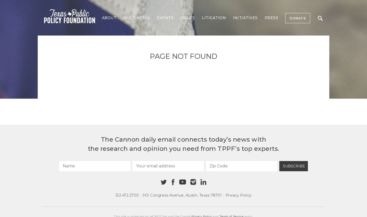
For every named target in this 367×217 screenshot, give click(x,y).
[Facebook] (173, 182)
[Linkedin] (203, 182)
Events (165, 18)
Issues (187, 18)
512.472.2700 (127, 195)
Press (271, 18)
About (109, 18)
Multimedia (136, 18)
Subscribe (294, 166)
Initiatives (245, 18)
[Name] (94, 166)
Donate (298, 18)
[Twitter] (163, 182)
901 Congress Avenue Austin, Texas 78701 (182, 195)
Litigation (214, 18)
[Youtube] (182, 182)
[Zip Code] (241, 166)
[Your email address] (168, 166)
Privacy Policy (239, 195)
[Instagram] (193, 182)
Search (320, 18)
